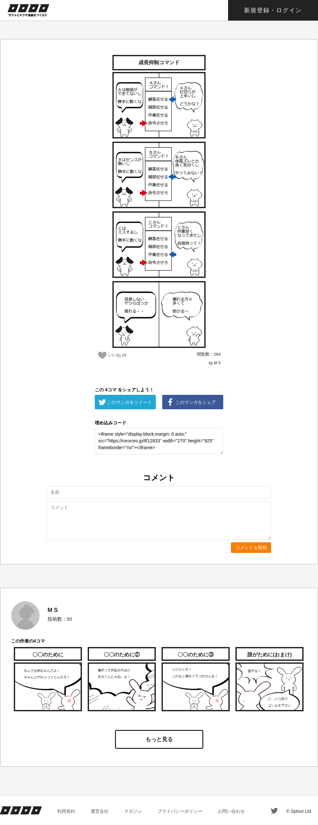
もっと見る (159, 739)
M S (53, 610)
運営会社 (100, 811)
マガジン (133, 811)
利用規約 (66, 811)
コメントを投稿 (251, 547)
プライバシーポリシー (179, 811)
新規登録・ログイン (273, 10)
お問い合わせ (231, 811)
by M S (215, 363)
